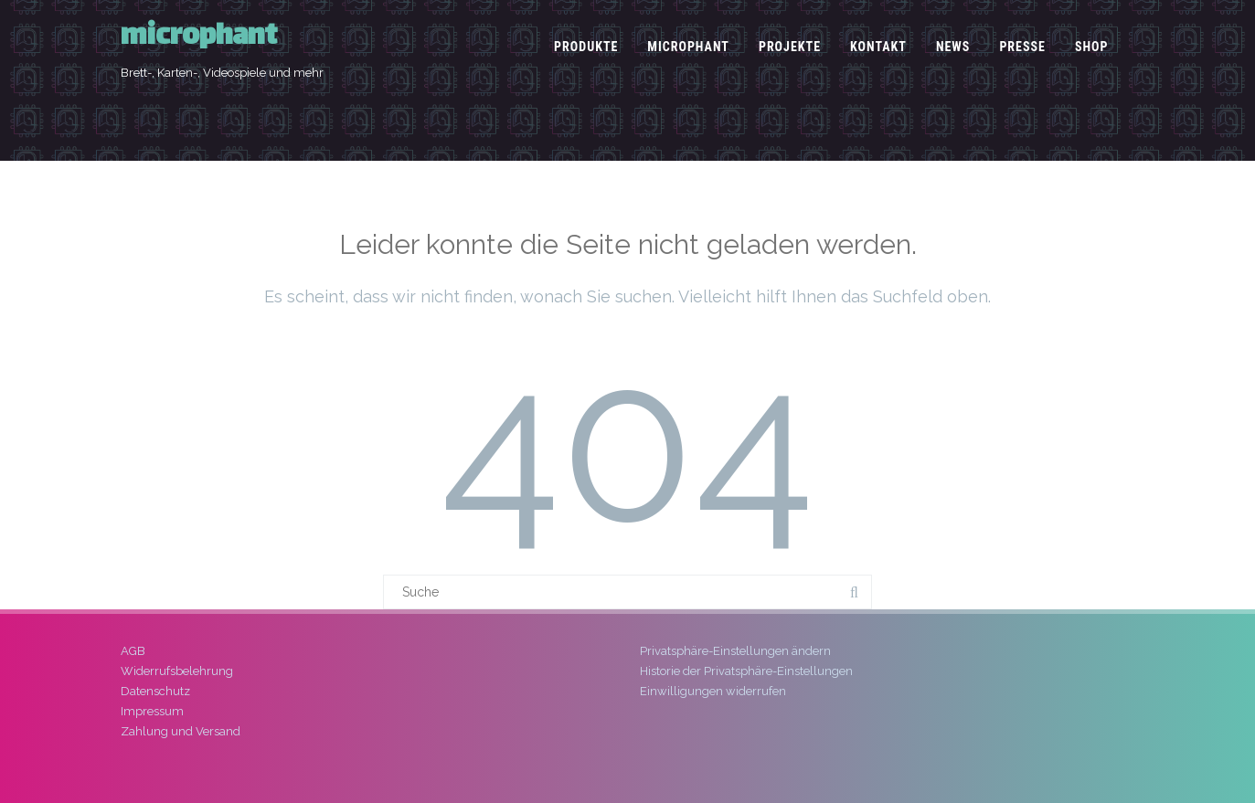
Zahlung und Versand (180, 731)
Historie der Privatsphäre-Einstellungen (746, 671)
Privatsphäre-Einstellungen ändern (735, 651)
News (953, 46)
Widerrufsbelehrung (177, 671)
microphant (199, 38)
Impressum (152, 711)
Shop (1092, 46)
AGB (133, 651)
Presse (1022, 46)
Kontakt (878, 46)
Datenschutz (155, 691)
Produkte (586, 46)
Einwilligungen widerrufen (713, 691)
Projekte (790, 46)
